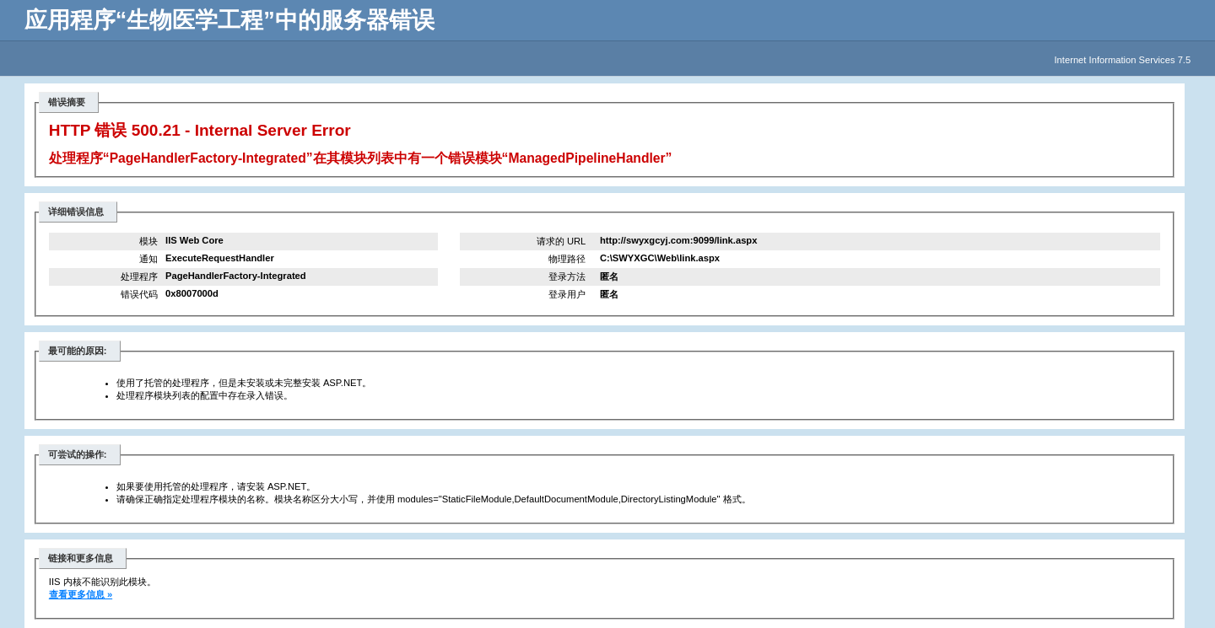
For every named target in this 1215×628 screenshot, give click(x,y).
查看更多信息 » (80, 594)
